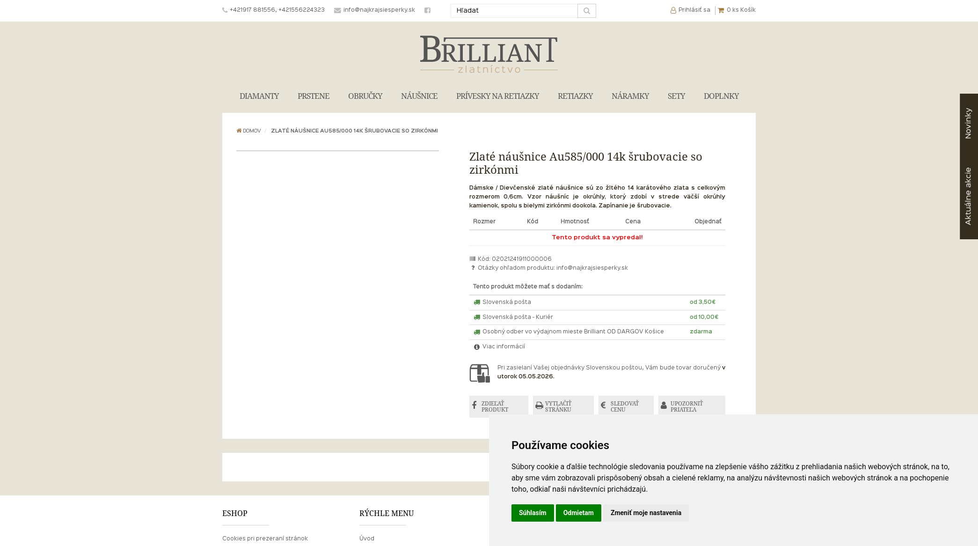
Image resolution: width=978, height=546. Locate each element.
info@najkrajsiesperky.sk (592, 268)
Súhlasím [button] (533, 512)
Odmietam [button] (578, 512)
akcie (968, 196)
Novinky (968, 123)
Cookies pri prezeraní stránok (265, 539)
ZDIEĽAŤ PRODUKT (495, 406)
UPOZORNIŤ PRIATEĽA (687, 406)
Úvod (366, 539)
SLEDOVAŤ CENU (625, 406)
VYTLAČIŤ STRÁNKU (558, 406)
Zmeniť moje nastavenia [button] (646, 512)
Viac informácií (499, 347)
